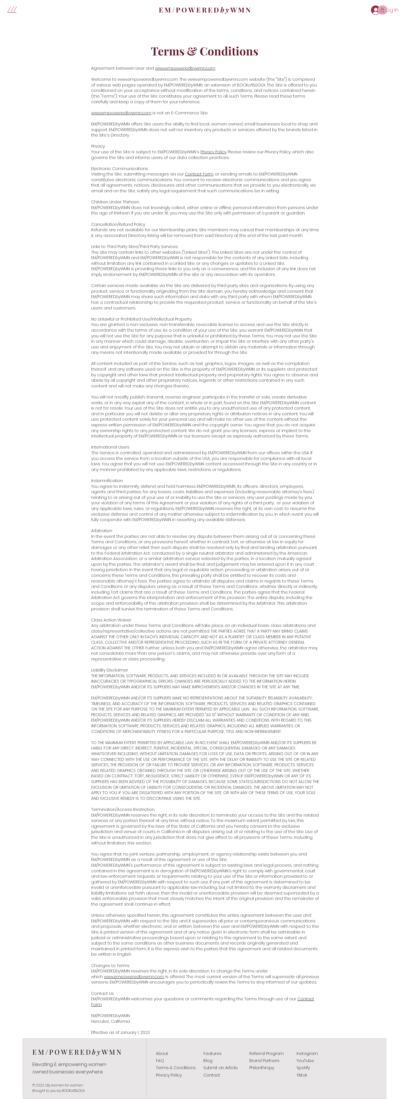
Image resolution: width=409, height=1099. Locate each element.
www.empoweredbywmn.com (148, 79)
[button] (11, 9)
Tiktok (302, 1075)
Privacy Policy (213, 152)
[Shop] (382, 10)
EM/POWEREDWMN (77, 1051)
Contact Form (199, 174)
